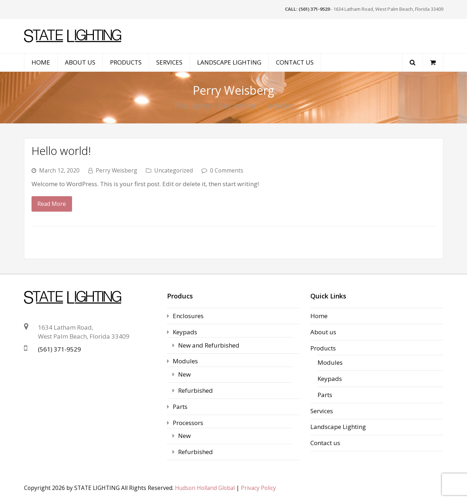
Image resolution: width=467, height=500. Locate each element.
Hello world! (61, 150)
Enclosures (188, 316)
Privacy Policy (258, 488)
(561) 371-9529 (59, 349)
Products (323, 348)
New (184, 374)
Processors (188, 423)
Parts (180, 406)
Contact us (325, 443)
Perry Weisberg (116, 170)
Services (321, 411)
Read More (51, 204)
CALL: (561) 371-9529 (307, 9)
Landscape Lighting (338, 427)
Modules (185, 361)
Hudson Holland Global (205, 488)
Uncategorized (173, 170)
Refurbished (195, 390)
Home (319, 316)
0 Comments (226, 170)
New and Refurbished (208, 345)
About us (323, 332)
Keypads (185, 332)
